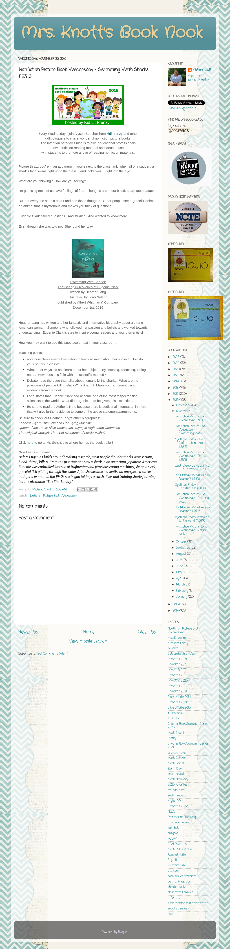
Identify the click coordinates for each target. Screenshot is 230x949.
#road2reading (177, 638)
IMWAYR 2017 (177, 670)
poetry (172, 738)
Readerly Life (177, 855)
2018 (175, 388)
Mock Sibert (176, 733)
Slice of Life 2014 (179, 697)
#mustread (175, 713)
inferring (174, 898)
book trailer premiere (182, 876)
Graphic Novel (177, 752)
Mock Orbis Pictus (180, 849)
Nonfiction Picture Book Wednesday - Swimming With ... (191, 430)
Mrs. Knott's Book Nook (112, 33)
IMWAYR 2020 (178, 680)
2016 (175, 400)
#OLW (172, 838)
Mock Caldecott (178, 758)
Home (88, 632)
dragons (173, 833)
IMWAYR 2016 (177, 675)
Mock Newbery (178, 779)
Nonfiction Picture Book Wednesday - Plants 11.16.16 (191, 456)
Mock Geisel (176, 763)
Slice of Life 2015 (179, 707)
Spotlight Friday (178, 643)
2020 (176, 375)
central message (179, 881)
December (183, 405)
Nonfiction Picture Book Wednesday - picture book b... (191, 530)
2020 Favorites (177, 785)
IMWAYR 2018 (177, 691)
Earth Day (175, 769)
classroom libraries (180, 892)
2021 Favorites (177, 844)
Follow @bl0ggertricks (182, 108)
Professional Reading (182, 817)
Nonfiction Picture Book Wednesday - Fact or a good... (192, 498)
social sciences (177, 908)
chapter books (177, 887)
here (30, 442)
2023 (176, 357)
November (183, 411)
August (181, 554)
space (171, 914)
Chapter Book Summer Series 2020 (188, 726)
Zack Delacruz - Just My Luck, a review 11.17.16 (192, 467)
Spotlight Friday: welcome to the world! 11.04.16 (192, 519)
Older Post (148, 632)
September (184, 547)
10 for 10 (173, 718)
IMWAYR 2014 (177, 659)
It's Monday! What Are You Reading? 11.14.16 (193, 477)
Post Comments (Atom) (52, 654)
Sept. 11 (172, 860)
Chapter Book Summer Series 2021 (188, 745)
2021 (175, 369)
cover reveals (176, 774)
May (179, 572)
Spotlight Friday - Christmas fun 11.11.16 (191, 487)
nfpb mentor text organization (188, 903)
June (180, 566)
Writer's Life (177, 865)
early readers (177, 795)
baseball (173, 828)
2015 (175, 604)
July (179, 560)
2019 (176, 381)
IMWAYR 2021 (177, 702)
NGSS (171, 811)
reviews (173, 648)
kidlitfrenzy (115, 133)
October (181, 541)
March (181, 584)
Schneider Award (179, 822)
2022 (176, 363)
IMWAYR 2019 (177, 686)
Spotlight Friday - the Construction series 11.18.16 (190, 443)
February (182, 590)
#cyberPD (174, 801)
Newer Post (29, 632)
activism (173, 871)
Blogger (123, 932)
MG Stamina (176, 790)
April (179, 578)
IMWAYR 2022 (178, 806)
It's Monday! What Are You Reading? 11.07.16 (193, 509)
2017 (175, 394)
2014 (175, 610)
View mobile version (88, 641)
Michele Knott (201, 70)
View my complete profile (198, 77)
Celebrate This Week (182, 654)
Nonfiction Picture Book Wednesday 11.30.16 (191, 418)
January (182, 596)
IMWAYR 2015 (177, 664)
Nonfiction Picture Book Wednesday (53, 496)
